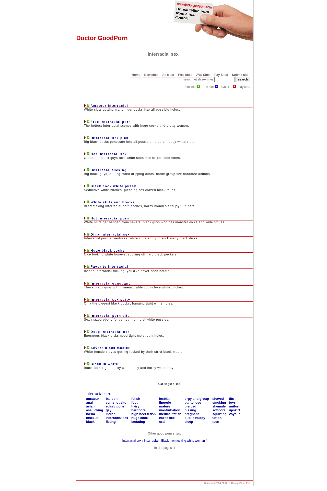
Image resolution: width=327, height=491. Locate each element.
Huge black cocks (108, 250)
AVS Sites (203, 75)
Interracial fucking (109, 170)
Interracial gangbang (111, 283)
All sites (168, 75)
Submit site (240, 75)
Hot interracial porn (110, 218)
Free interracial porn (111, 122)
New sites (151, 75)
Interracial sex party (110, 299)
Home (136, 75)
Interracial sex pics (110, 138)
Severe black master (110, 348)
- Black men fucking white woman (174, 440)
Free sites (185, 75)
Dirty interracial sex (110, 234)
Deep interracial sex (110, 332)
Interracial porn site (110, 316)
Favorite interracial (109, 266)
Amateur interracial (109, 106)
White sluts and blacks (113, 202)
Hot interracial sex (109, 154)
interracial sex (98, 394)
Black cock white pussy (113, 186)
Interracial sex (131, 440)
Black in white (104, 364)
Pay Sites (221, 75)
